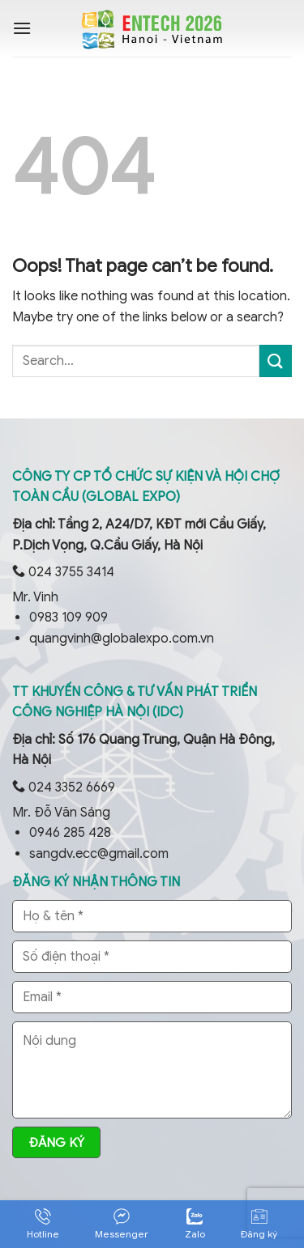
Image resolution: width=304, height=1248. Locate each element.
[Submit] (275, 360)
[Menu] (22, 28)
